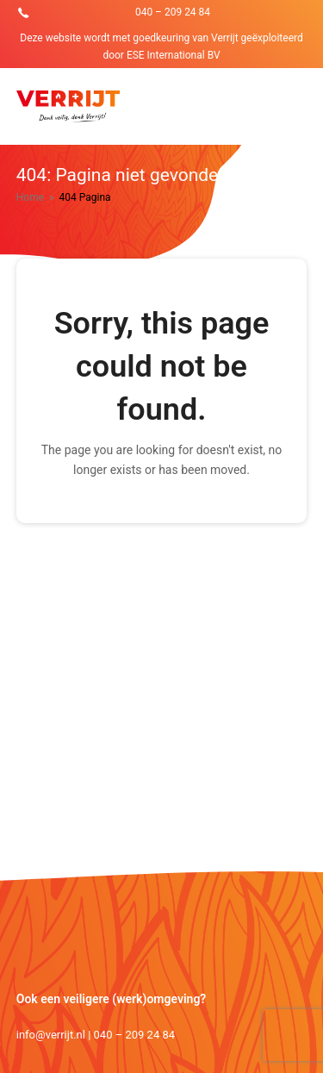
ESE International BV (174, 55)
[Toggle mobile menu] (297, 107)
